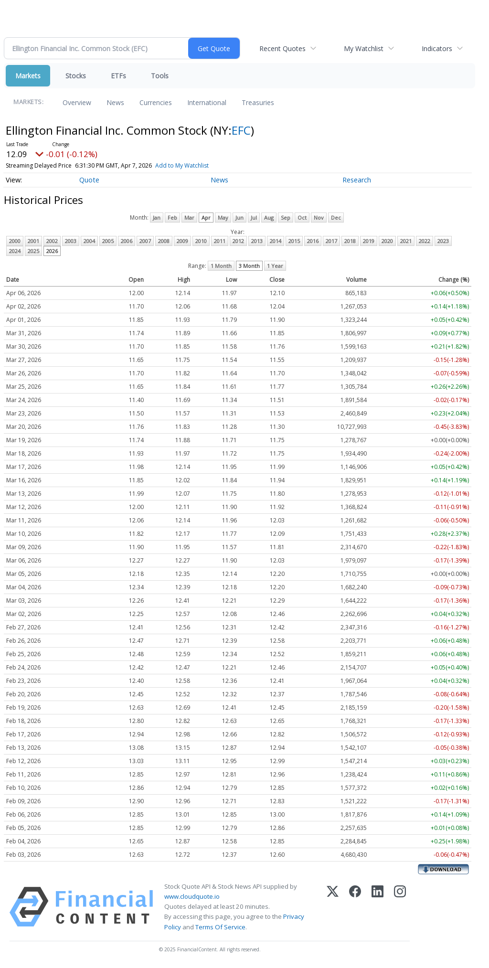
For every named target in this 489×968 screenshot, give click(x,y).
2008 (164, 241)
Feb (172, 217)
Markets (28, 75)
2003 (70, 241)
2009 (182, 241)
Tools (160, 75)
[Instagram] (400, 907)
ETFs (118, 75)
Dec (336, 217)
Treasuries (258, 102)
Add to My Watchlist (182, 165)
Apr (206, 217)
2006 (126, 241)
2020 (387, 241)
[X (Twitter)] (332, 907)
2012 (238, 241)
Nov (319, 217)
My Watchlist (363, 48)
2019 (368, 241)
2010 (201, 241)
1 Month (221, 265)
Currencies (155, 102)
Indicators (437, 48)
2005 (108, 241)
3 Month (249, 265)
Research (356, 179)
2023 (443, 241)
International (206, 102)
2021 (406, 241)
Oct (302, 217)
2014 (275, 241)
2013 (257, 241)
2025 (33, 251)
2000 (15, 241)
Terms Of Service (220, 927)
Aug (269, 217)
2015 (294, 241)
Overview (77, 102)
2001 (33, 241)
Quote (89, 179)
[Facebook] (355, 907)
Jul (254, 217)
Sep (285, 217)
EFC (241, 130)
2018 (350, 241)
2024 (15, 251)
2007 (145, 241)
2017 (331, 241)
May (223, 217)
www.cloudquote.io (192, 896)
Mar (189, 217)
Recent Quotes (282, 48)
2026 (52, 251)
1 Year (275, 265)
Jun (239, 217)
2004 (89, 241)
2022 (424, 241)
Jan (156, 217)
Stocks (75, 75)
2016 (313, 241)
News (115, 102)
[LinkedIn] (377, 907)
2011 (219, 241)
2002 (52, 241)
